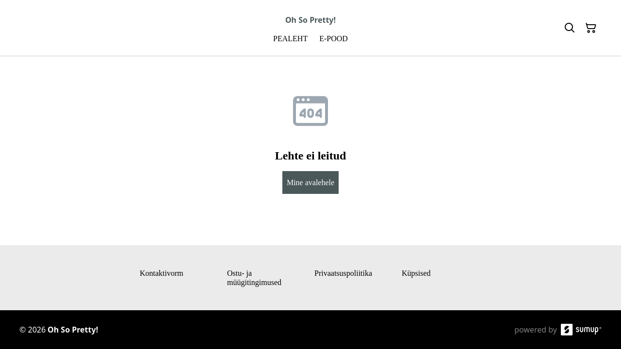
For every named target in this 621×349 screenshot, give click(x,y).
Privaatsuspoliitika (343, 273)
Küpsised (416, 273)
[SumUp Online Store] (581, 329)
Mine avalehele (310, 182)
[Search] (569, 28)
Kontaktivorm (161, 273)
